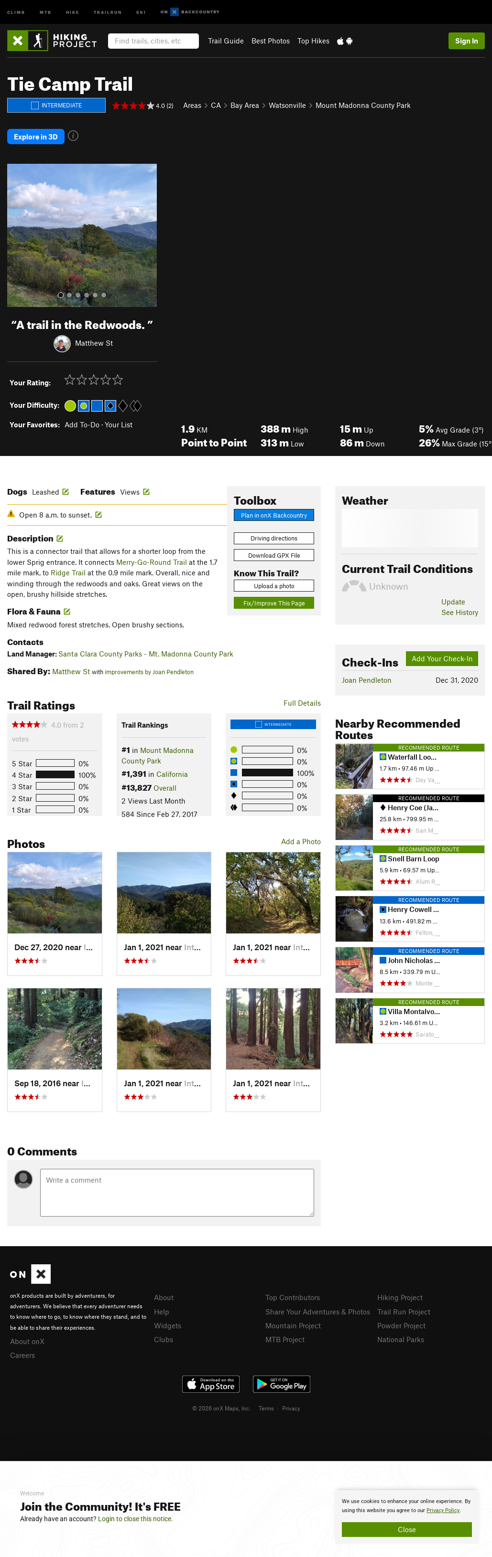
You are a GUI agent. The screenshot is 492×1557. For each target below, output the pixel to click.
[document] (407, 1517)
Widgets (167, 1324)
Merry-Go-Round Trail (151, 561)
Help (161, 1310)
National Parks (400, 1338)
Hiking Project (400, 1296)
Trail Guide (226, 40)
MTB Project (285, 1338)
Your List (118, 423)
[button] (16, 234)
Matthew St (94, 342)
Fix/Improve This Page (274, 601)
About (164, 1296)
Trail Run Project (403, 1310)
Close (407, 1529)
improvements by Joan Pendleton (149, 671)
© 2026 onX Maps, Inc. (221, 1407)
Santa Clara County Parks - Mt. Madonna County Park (145, 652)
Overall (164, 786)
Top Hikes (313, 40)
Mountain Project (293, 1324)
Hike (72, 12)
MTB (46, 12)
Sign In (466, 40)
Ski (141, 12)
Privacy (291, 1407)
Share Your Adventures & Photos (317, 1310)
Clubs (163, 1338)
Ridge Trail (68, 571)
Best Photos (270, 40)
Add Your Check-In (442, 657)
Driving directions (274, 537)
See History (459, 611)
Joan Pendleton (367, 679)
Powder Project (401, 1324)
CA (216, 105)
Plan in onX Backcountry (274, 514)
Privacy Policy (442, 1510)
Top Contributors (292, 1296)
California (172, 773)
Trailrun (108, 12)
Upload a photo (274, 585)
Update (453, 600)
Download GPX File (274, 554)
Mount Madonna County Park (363, 105)
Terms (266, 1407)
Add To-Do (82, 423)
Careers (22, 1354)
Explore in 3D (36, 136)
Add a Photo (301, 840)
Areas (192, 105)
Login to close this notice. (135, 1519)
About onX (27, 1340)
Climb (16, 12)
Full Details (302, 701)
